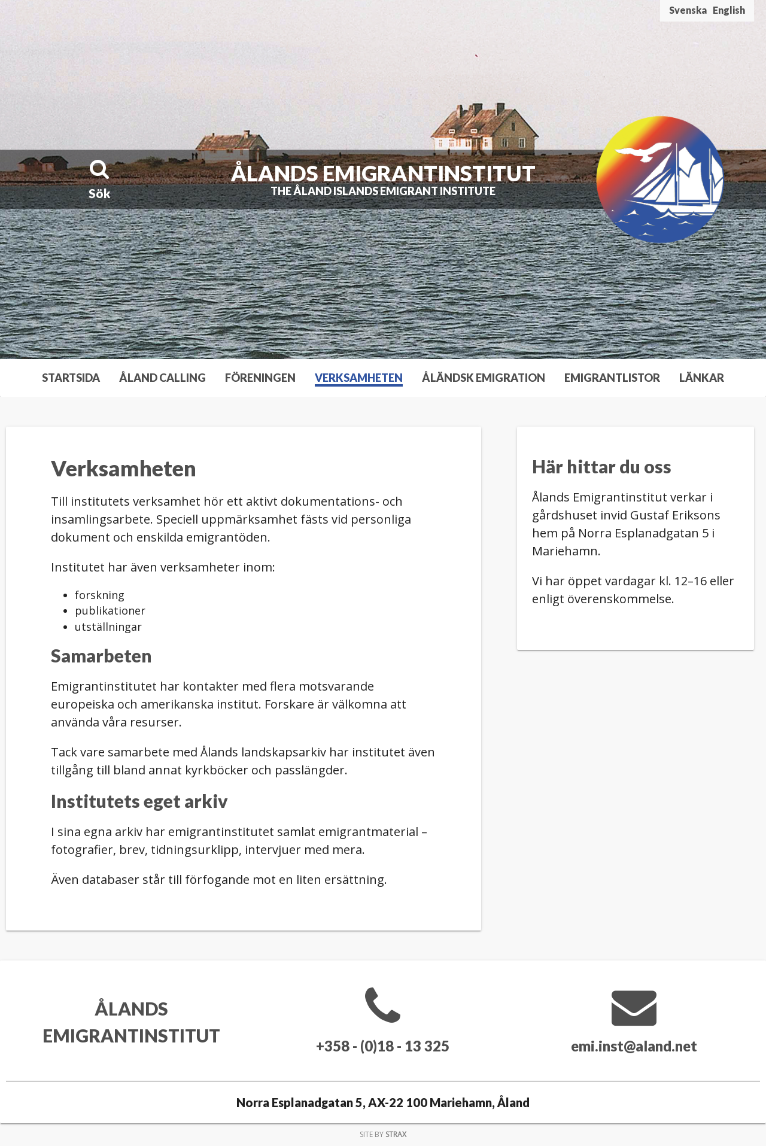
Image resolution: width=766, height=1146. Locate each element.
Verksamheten (359, 377)
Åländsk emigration (483, 377)
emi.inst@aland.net (634, 1045)
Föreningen (260, 377)
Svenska (688, 10)
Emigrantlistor (612, 377)
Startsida (71, 377)
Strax (395, 1134)
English (729, 10)
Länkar (701, 377)
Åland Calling (162, 377)
